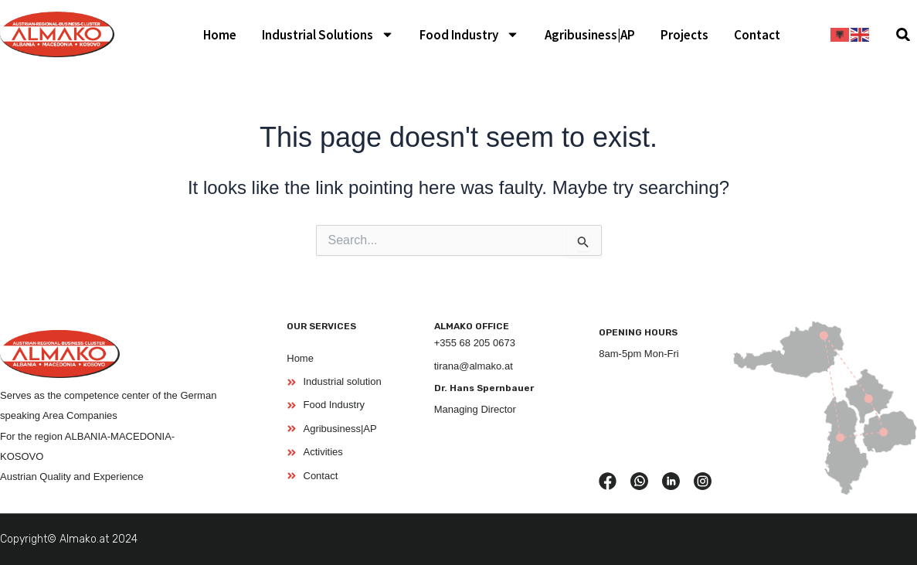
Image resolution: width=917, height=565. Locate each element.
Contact (757, 34)
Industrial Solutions (328, 34)
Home (219, 34)
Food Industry (469, 34)
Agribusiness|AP (590, 34)
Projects (684, 34)
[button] (903, 34)
